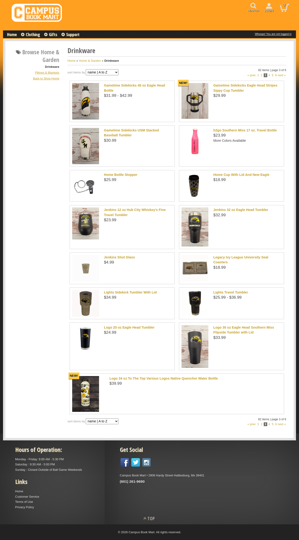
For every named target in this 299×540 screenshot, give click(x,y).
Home (12, 34)
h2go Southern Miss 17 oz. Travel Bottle (245, 130)
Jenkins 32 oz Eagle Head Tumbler (240, 210)
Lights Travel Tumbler (230, 292)
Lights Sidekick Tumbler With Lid (130, 292)
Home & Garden (90, 60)
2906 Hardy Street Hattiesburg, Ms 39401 (176, 475)
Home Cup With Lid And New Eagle (241, 175)
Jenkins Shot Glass (119, 257)
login (268, 10)
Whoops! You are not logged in (273, 34)
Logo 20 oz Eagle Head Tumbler (129, 327)
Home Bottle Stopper (120, 175)
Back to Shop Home (46, 78)
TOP (151, 518)
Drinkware (52, 67)
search (253, 10)
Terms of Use (24, 502)
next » (282, 75)
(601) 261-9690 (132, 481)
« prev (252, 75)
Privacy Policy (24, 507)
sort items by (76, 72)
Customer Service (27, 496)
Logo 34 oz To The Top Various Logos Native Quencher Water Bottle (163, 378)
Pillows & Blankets (47, 72)
